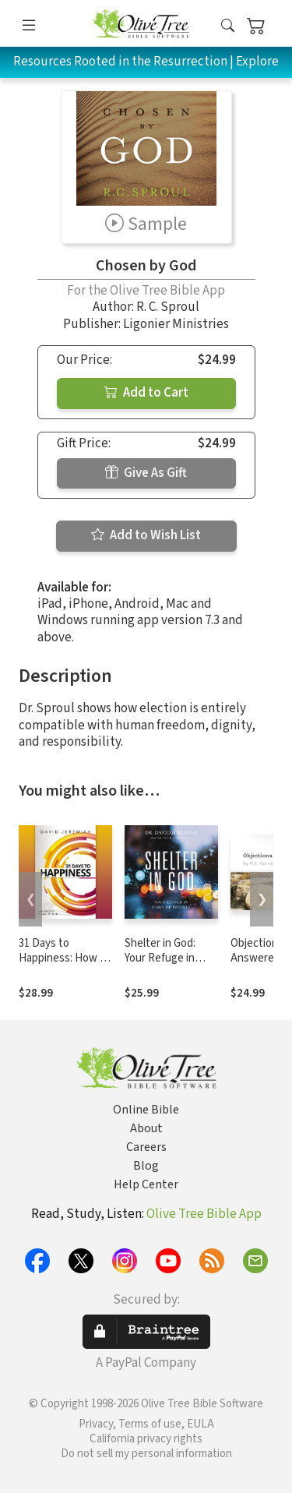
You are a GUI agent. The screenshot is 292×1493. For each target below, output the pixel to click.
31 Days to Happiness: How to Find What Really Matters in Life (65, 965)
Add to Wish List (146, 535)
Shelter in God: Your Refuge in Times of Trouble (165, 958)
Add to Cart (146, 392)
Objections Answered (256, 950)
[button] (227, 26)
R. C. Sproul (167, 307)
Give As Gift (146, 473)
